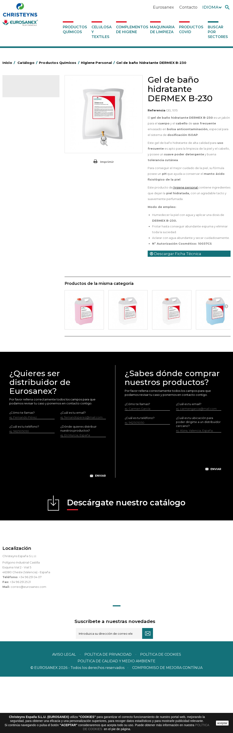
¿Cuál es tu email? (73, 469)
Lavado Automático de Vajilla (32, 200)
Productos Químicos (75, 29)
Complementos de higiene (132, 29)
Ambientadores (22, 111)
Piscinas (17, 275)
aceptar (222, 723)
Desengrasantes (23, 131)
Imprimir (107, 162)
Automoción (20, 118)
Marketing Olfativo (24, 104)
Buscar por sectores (218, 32)
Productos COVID (191, 29)
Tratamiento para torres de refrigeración (29, 292)
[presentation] (57, 517)
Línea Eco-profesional (26, 261)
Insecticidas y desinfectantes (31, 159)
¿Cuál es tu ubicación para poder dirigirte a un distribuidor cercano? (198, 478)
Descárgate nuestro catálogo (126, 560)
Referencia (156, 110)
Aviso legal (64, 711)
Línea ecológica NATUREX (30, 254)
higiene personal (185, 187)
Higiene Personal (23, 152)
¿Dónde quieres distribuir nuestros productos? (78, 485)
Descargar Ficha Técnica (175, 253)
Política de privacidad (108, 711)
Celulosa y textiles (102, 32)
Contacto (188, 7)
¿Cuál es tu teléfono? (24, 483)
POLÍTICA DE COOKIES (160, 711)
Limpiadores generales (27, 234)
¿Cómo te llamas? (22, 469)
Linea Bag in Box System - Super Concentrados (28, 217)
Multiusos (18, 268)
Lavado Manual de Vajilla (28, 207)
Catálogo (23, 88)
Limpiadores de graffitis (28, 227)
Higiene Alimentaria (25, 145)
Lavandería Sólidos (24, 179)
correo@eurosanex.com (28, 643)
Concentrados (21, 124)
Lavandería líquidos (25, 172)
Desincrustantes (22, 138)
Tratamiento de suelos (27, 282)
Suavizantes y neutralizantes (31, 186)
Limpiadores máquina (26, 241)
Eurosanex (163, 7)
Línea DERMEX (21, 247)
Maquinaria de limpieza (162, 29)
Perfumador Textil (24, 193)
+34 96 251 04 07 (30, 633)
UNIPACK (17, 302)
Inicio (9, 63)
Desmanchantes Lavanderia (31, 166)
